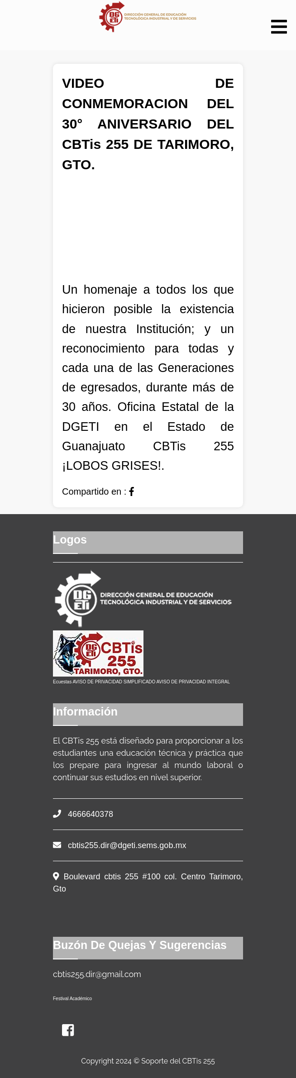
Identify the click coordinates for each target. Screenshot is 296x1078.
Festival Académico (72, 998)
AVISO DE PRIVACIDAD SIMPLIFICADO (113, 681)
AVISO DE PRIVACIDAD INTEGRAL (193, 681)
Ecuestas (62, 681)
